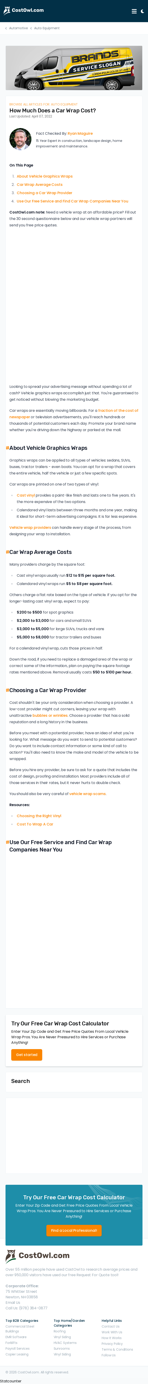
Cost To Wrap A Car (35, 824)
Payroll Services (17, 1348)
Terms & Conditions (117, 1349)
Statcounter (11, 1381)
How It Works (111, 1338)
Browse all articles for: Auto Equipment (43, 104)
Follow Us (109, 1355)
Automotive (18, 28)
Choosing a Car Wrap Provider (44, 193)
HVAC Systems (65, 1342)
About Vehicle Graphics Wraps (45, 176)
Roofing (60, 1331)
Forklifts (11, 1342)
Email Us (13, 1302)
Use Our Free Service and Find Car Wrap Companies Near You (72, 201)
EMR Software (16, 1337)
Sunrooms (62, 1348)
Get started (26, 1054)
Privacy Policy (112, 1343)
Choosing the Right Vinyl (39, 816)
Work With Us (112, 1332)
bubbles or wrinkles (50, 715)
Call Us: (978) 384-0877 (26, 1308)
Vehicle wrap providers (30, 527)
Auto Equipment (47, 28)
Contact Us (110, 1326)
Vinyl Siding (62, 1337)
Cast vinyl (26, 495)
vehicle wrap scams (87, 793)
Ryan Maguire (80, 133)
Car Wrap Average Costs (39, 184)
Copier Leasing (17, 1354)
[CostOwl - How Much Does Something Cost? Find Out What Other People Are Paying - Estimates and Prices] (66, 11)
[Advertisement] (74, 1135)
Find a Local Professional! (74, 1230)
